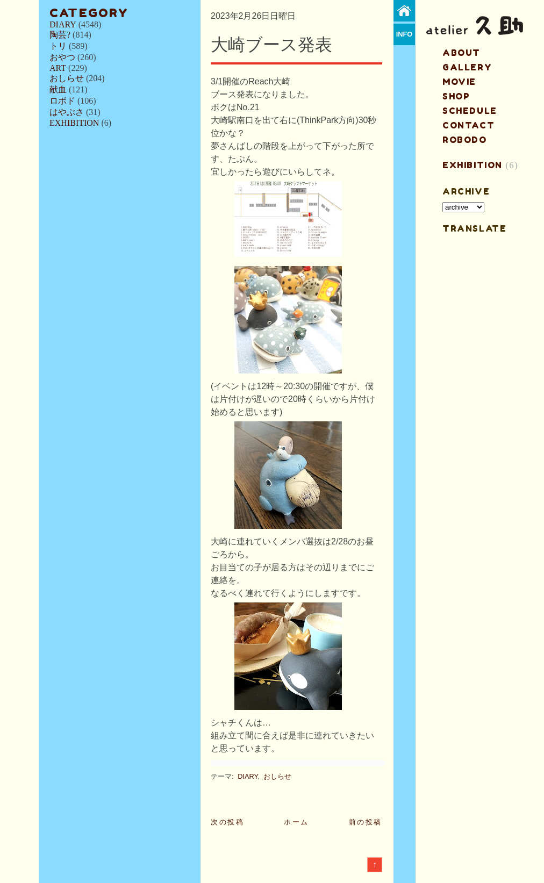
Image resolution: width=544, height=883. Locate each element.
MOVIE (459, 81)
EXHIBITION (74, 122)
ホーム (296, 822)
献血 (58, 89)
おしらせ (66, 78)
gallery (467, 67)
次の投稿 (227, 822)
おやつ (62, 57)
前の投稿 (365, 822)
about (461, 52)
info (404, 34)
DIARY (62, 24)
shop (456, 96)
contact (468, 125)
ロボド (62, 100)
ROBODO (464, 139)
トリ (58, 46)
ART (57, 68)
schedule (469, 110)
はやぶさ (66, 112)
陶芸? (59, 34)
